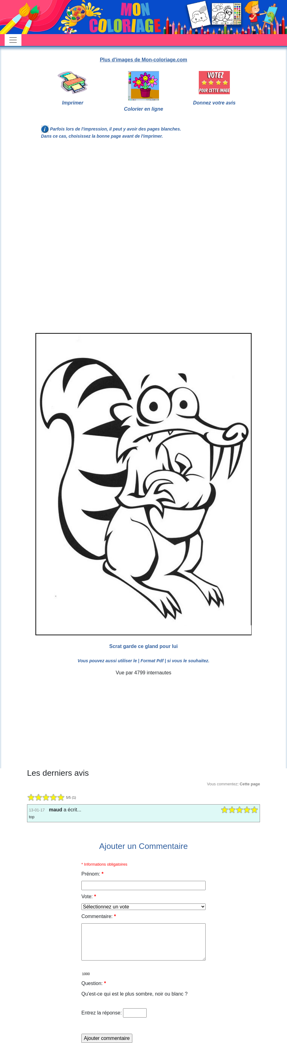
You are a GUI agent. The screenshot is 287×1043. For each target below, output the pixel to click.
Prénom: (92, 874)
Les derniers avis (58, 773)
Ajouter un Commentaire (143, 846)
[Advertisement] (143, 195)
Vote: (88, 896)
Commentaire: (98, 916)
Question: (93, 983)
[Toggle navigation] (13, 40)
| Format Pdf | (152, 660)
